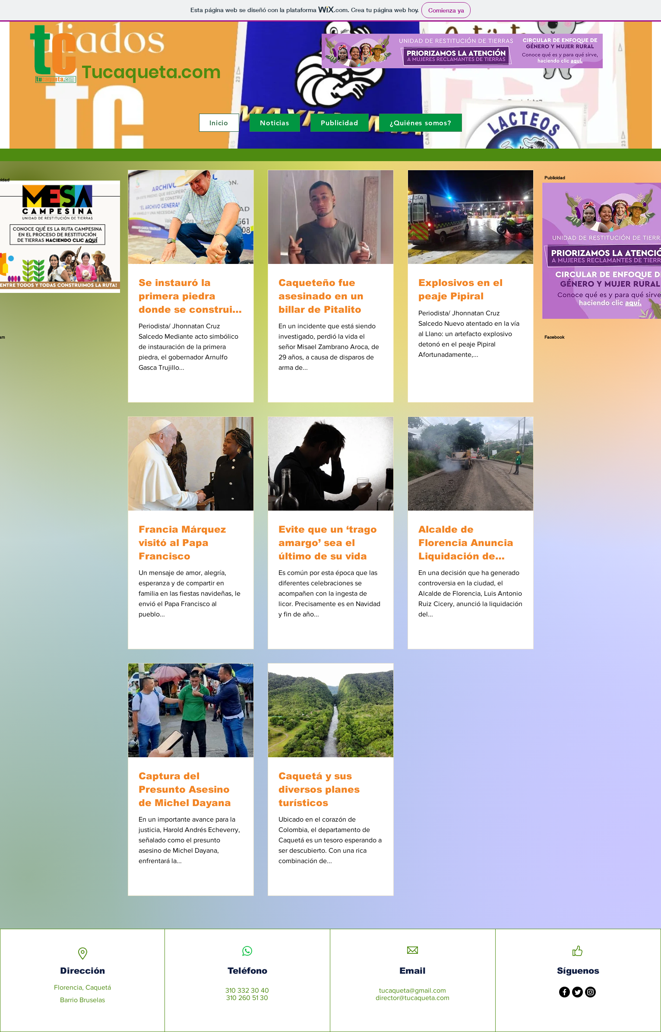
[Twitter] (577, 992)
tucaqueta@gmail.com (412, 990)
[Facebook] (564, 992)
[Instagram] (590, 992)
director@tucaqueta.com (412, 997)
